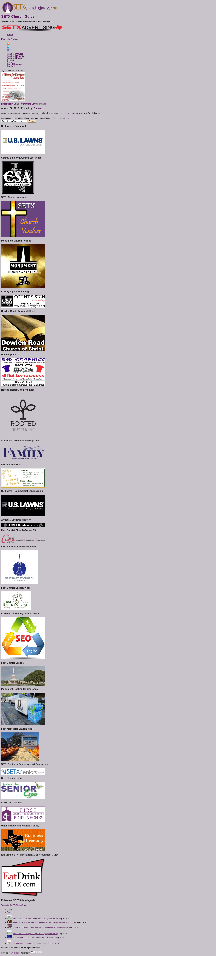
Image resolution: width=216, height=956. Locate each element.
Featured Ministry (15, 56)
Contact (11, 66)
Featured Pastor (15, 58)
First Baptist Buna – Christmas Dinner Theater (23, 104)
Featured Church (15, 54)
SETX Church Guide (18, 16)
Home (10, 34)
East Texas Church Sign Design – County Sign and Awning (35, 918)
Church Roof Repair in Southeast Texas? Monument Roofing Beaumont (40, 927)
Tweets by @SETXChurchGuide (13, 905)
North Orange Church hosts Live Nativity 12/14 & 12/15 (34, 937)
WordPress (15, 953)
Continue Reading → (61, 118)
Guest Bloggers (14, 64)
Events (10, 60)
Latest (9, 910)
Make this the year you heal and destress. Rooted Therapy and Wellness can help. (45, 922)
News (9, 62)
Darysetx (39, 108)
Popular (10, 912)
